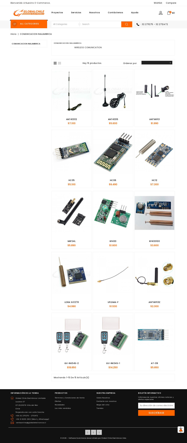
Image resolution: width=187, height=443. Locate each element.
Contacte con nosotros (107, 401)
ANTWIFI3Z (154, 302)
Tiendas (100, 408)
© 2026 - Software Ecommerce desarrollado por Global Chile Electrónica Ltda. (93, 438)
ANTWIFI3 (154, 119)
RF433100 (154, 241)
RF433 (113, 241)
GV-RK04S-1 (113, 363)
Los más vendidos (63, 408)
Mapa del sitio (103, 405)
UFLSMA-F (113, 302)
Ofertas (58, 401)
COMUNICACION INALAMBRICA (26, 43)
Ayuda (135, 12)
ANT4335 (113, 119)
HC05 (71, 180)
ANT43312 (71, 119)
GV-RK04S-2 (71, 363)
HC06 (113, 180)
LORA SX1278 (72, 302)
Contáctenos (115, 12)
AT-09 (154, 363)
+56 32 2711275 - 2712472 (27, 416)
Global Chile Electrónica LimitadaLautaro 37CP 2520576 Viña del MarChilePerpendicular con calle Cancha (31, 405)
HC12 (154, 180)
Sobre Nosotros (103, 398)
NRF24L (71, 241)
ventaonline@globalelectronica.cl (31, 423)
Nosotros (94, 12)
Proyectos (57, 12)
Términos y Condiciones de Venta (70, 398)
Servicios (76, 12)
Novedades (60, 405)
